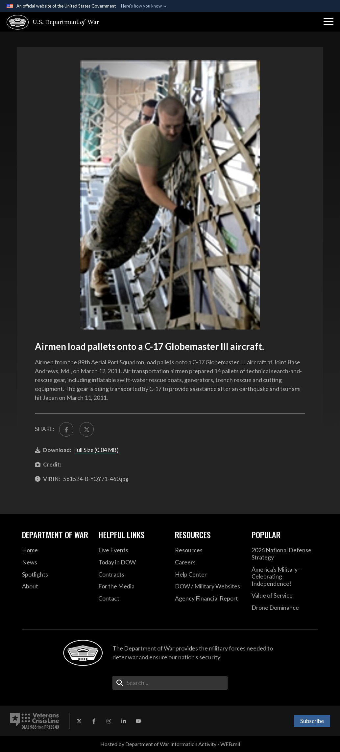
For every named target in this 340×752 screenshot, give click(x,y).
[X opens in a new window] (79, 721)
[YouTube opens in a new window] (138, 721)
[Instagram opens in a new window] (109, 721)
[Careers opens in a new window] (208, 562)
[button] (328, 21)
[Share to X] (87, 429)
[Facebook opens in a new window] (94, 721)
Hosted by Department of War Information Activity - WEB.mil (170, 744)
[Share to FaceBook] (66, 429)
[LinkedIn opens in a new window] (124, 721)
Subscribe (312, 721)
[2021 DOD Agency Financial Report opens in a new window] (208, 598)
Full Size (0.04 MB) (96, 449)
